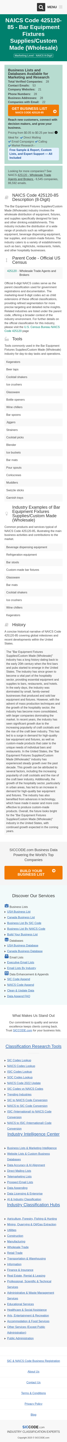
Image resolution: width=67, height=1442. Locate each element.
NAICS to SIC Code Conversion (27, 1105)
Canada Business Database (25, 951)
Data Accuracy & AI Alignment (26, 1165)
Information (14, 1264)
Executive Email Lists (20, 962)
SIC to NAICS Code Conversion (27, 1100)
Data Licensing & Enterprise (25, 1193)
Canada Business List (21, 917)
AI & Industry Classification (24, 1199)
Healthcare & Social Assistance (27, 1309)
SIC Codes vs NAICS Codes (25, 1088)
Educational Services (20, 1304)
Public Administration (20, 1338)
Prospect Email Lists (20, 1182)
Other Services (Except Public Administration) (26, 1329)
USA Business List (19, 911)
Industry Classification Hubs (33, 1204)
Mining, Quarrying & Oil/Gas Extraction (31, 1224)
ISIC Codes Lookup (19, 1071)
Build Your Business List (37, 872)
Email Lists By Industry (21, 968)
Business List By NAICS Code (26, 928)
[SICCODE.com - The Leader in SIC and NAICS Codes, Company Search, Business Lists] (19, 7)
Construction (15, 1235)
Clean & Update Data (20, 990)
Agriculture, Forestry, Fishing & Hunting (32, 1218)
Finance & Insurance (20, 1269)
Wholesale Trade (18, 1247)
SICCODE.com (22, 1030)
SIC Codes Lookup (19, 1060)
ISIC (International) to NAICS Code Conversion (29, 1114)
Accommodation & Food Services (28, 1321)
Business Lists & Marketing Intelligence (32, 1148)
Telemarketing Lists (19, 1176)
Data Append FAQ (18, 996)
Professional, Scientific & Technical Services (29, 1284)
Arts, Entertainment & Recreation (28, 1315)
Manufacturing (16, 1241)
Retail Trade (15, 1252)
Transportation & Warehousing (26, 1258)
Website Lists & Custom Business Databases (28, 1156)
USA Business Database (22, 945)
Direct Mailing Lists (19, 1170)
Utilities (11, 1230)
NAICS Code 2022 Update (24, 1083)
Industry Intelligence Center (33, 1134)
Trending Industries (19, 1094)
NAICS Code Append (20, 984)
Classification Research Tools (33, 1046)
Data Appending (17, 1187)
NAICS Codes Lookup (21, 1066)
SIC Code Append (18, 979)
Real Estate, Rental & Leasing (26, 1275)
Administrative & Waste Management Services (30, 1295)
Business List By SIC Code (24, 923)
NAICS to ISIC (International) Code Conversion (29, 1125)
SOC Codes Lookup (20, 1077)
